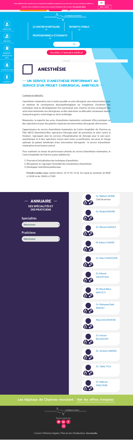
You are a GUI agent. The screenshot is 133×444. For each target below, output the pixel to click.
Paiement (7, 81)
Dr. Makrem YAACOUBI (102, 383)
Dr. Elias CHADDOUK (107, 258)
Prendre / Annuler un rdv (7, 55)
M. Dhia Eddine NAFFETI (103, 291)
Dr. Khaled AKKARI (105, 211)
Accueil (66, 61)
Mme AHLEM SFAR (106, 319)
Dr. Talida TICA (103, 366)
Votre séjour (7, 69)
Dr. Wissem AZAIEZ (106, 227)
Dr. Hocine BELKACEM (102, 337)
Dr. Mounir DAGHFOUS (102, 275)
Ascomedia (91, 433)
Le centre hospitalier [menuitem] (46, 26)
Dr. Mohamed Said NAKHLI (105, 306)
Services (7, 41)
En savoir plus (79, 6)
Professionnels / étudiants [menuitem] (50, 35)
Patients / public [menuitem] (79, 26)
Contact (38, 433)
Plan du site (66, 433)
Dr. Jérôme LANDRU (106, 350)
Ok (101, 3)
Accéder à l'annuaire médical (66, 52)
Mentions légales (51, 433)
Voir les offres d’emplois (96, 399)
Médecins (7, 29)
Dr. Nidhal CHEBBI (105, 196)
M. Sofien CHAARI (105, 242)
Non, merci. (104, 7)
